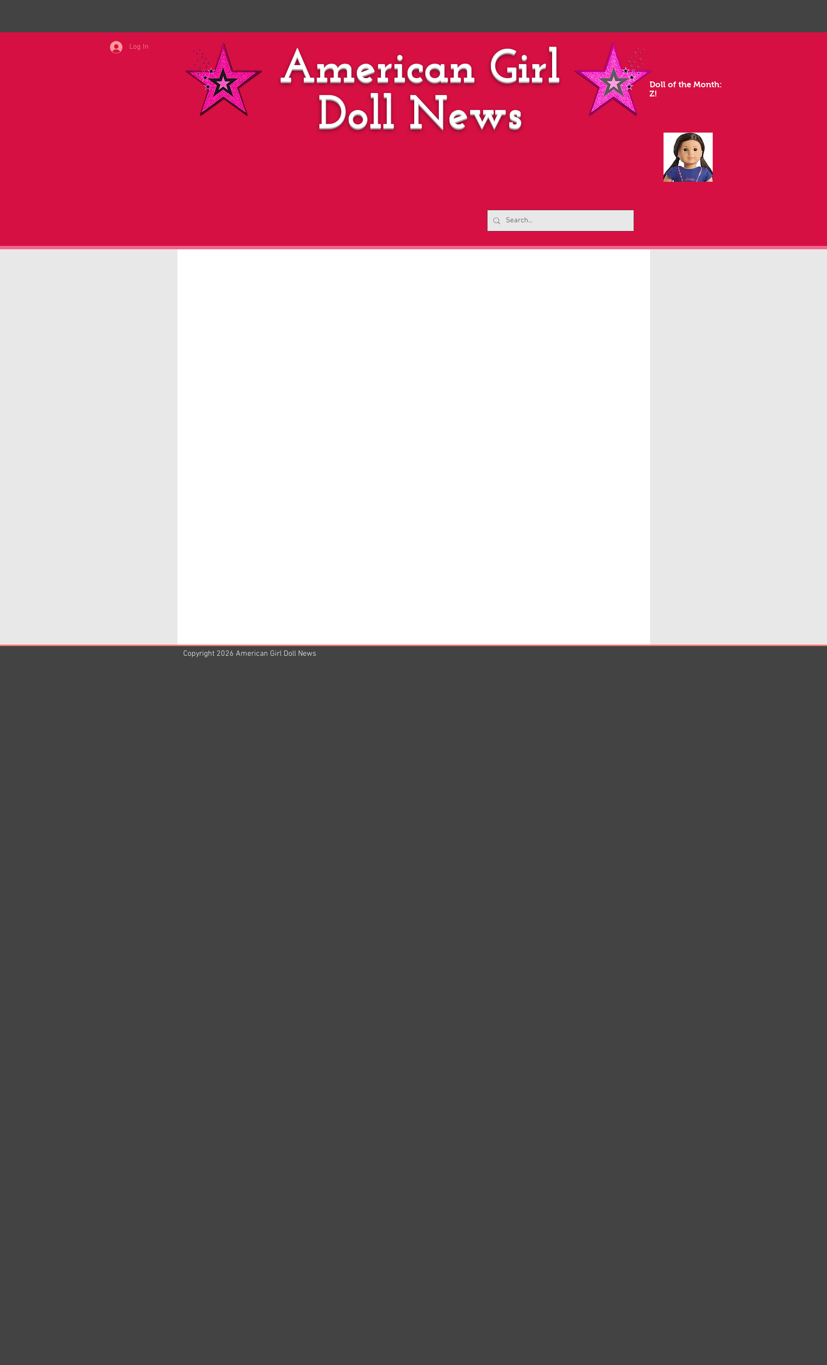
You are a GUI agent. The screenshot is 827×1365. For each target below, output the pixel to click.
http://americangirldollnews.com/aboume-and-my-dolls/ (290, 1168)
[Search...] (559, 220)
